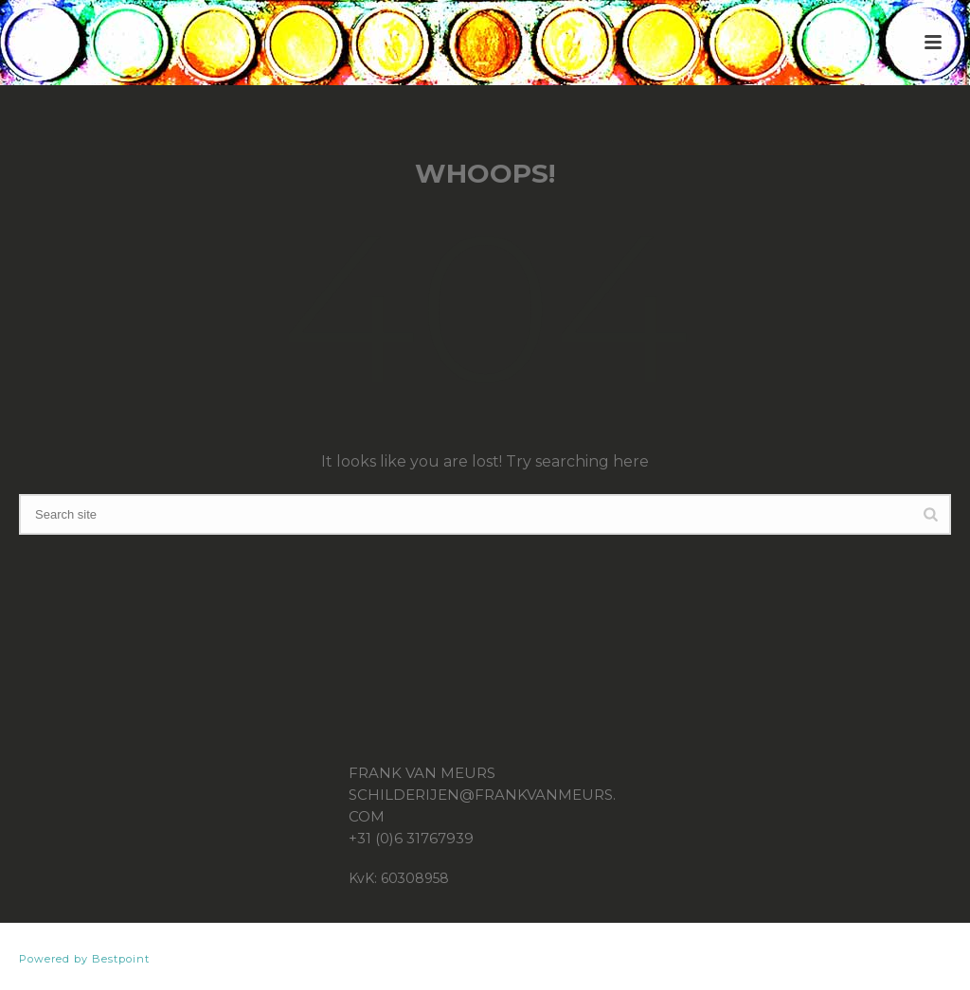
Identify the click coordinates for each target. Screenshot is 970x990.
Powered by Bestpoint (84, 958)
